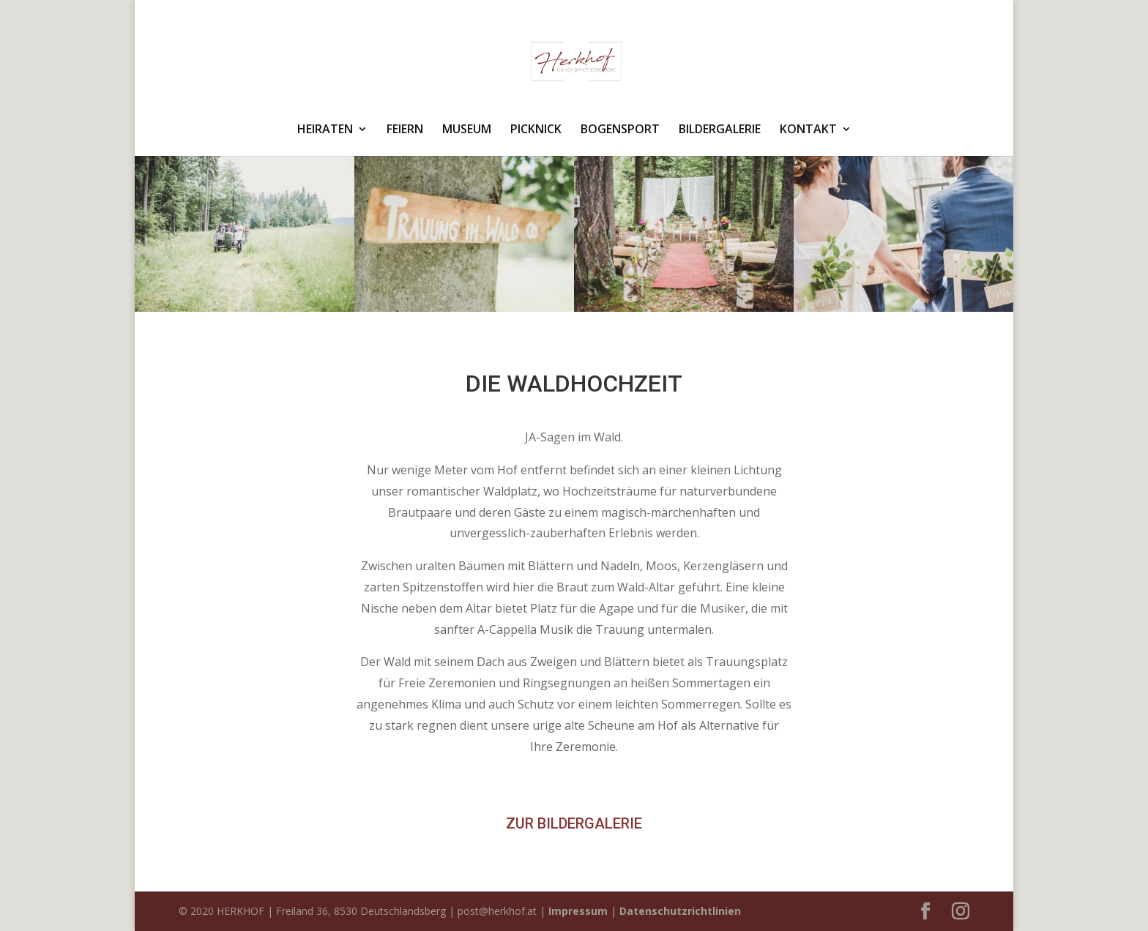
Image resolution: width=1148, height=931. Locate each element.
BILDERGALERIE (720, 130)
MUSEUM (466, 130)
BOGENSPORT (620, 130)
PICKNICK (536, 130)
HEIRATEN (325, 130)
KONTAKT (808, 130)
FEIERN (405, 130)
